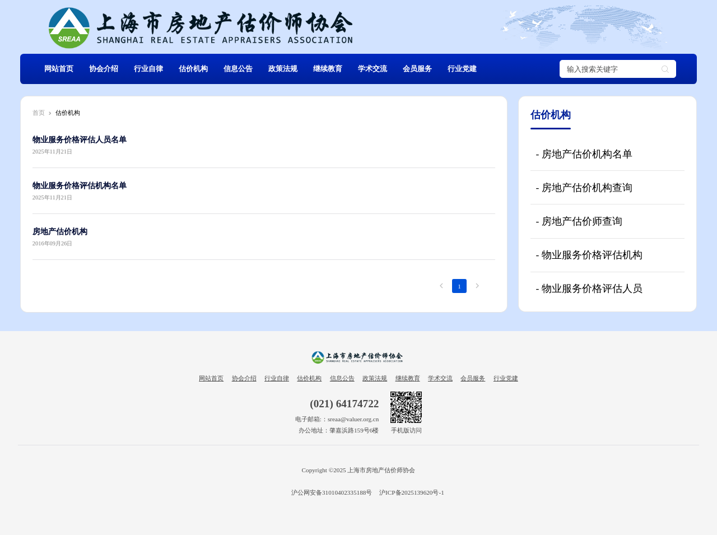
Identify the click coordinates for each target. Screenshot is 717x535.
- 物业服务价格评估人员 (589, 288)
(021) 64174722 (344, 404)
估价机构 (193, 69)
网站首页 (58, 69)
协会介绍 (103, 69)
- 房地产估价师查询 (579, 221)
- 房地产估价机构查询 (584, 187)
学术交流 (372, 69)
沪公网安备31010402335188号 (331, 492)
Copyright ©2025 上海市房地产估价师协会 (359, 470)
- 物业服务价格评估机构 (589, 254)
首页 (38, 112)
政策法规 (282, 69)
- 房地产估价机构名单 (584, 154)
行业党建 (462, 69)
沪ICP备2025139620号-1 (411, 492)
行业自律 (148, 69)
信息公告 (238, 69)
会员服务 (417, 69)
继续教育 (327, 69)
